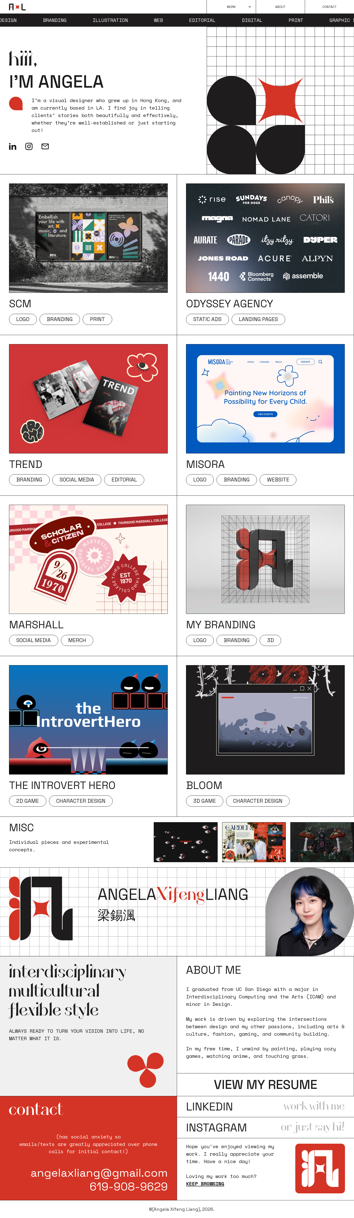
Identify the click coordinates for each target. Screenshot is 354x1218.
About (280, 7)
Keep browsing (205, 1183)
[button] (231, 7)
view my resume (265, 1084)
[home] (17, 7)
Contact (329, 7)
